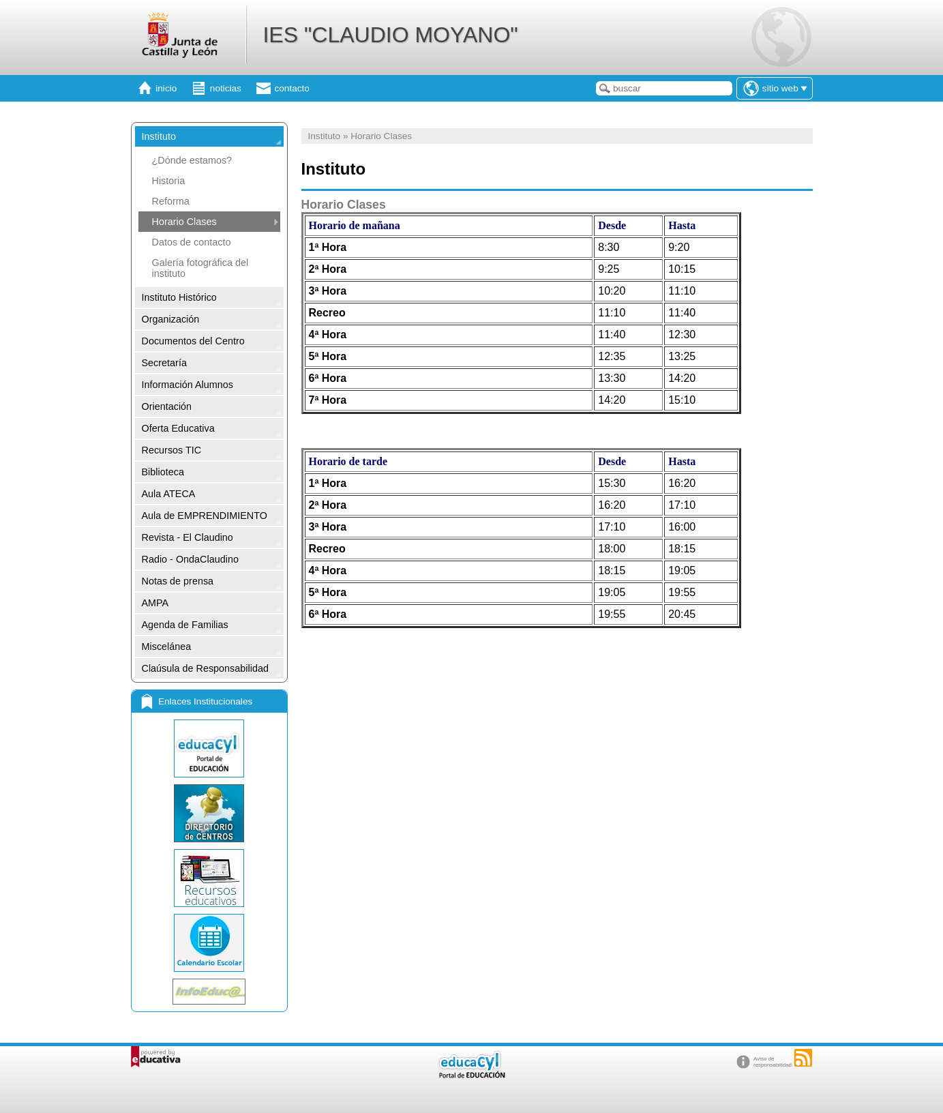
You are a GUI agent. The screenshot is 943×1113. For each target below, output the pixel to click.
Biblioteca (163, 471)
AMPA (155, 602)
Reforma (171, 201)
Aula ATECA (169, 493)
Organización (171, 319)
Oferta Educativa (178, 428)
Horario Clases (184, 221)
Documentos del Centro (193, 341)
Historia (168, 180)
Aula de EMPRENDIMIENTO (204, 515)
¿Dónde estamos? (192, 160)
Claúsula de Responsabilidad (205, 668)
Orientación (167, 406)
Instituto (159, 136)
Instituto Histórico (179, 297)
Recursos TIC (172, 450)
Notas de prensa (178, 581)
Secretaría (164, 362)
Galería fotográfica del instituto (200, 268)
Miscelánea (167, 646)
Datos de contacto (191, 242)
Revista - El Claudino (187, 537)
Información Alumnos (187, 384)
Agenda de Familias (185, 624)
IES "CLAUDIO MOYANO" (390, 35)
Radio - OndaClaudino (190, 559)
